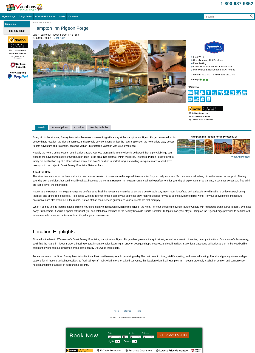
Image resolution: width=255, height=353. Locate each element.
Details (42, 127)
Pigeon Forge (8, 16)
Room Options (60, 127)
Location (79, 127)
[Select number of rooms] (134, 341)
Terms (138, 311)
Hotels (61, 16)
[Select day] (125, 336)
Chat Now (59, 37)
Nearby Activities (99, 127)
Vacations (73, 16)
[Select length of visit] (117, 341)
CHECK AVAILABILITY (173, 335)
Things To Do (25, 16)
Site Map (127, 311)
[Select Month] (114, 336)
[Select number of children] (148, 336)
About (116, 311)
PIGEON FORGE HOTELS (41, 23)
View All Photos (240, 156)
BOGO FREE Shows (45, 16)
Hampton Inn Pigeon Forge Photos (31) (213, 147)
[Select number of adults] (135, 336)
